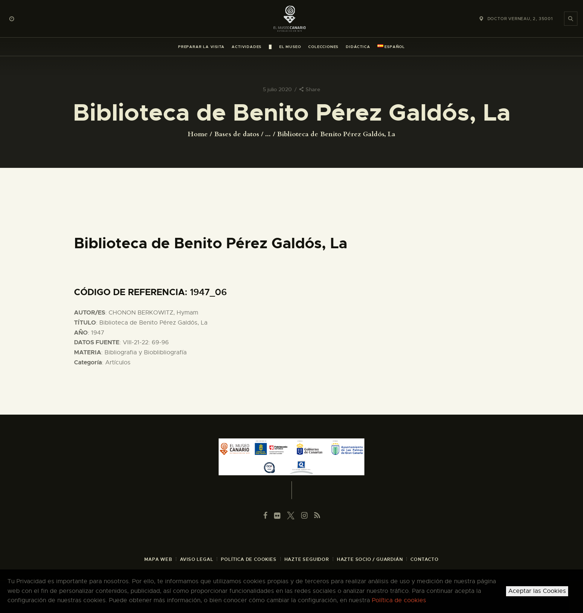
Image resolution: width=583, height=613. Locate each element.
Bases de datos (236, 134)
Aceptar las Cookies (537, 591)
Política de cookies (399, 600)
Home (198, 134)
